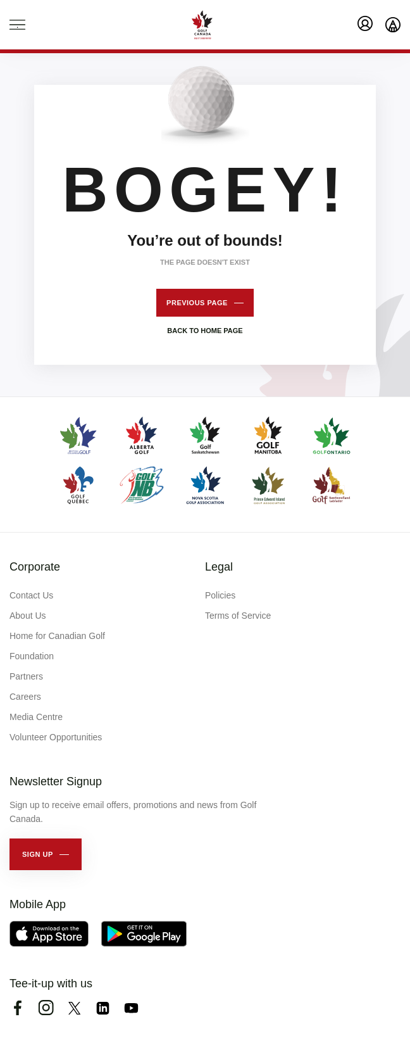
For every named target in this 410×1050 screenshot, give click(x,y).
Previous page (197, 303)
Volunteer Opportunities (55, 737)
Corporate (34, 566)
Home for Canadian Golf (57, 636)
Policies (220, 595)
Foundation (31, 656)
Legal (219, 566)
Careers (25, 697)
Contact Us (31, 595)
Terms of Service (238, 615)
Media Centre (36, 717)
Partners (26, 676)
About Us (27, 615)
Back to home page (204, 330)
